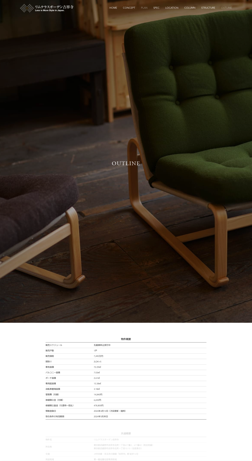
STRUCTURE (208, 8)
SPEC (156, 8)
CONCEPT (129, 8)
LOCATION (171, 8)
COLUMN (189, 8)
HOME (113, 8)
